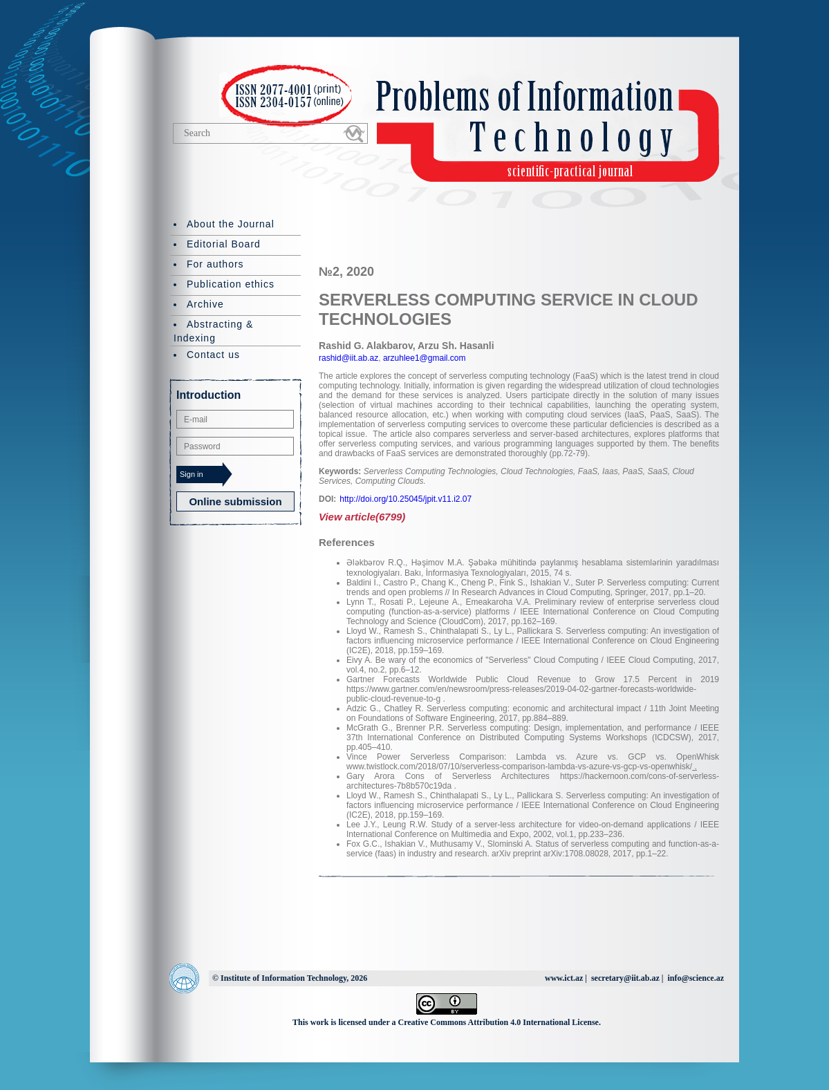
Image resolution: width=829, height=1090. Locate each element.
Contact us (213, 354)
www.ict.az (564, 978)
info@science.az (696, 978)
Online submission (235, 501)
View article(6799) (362, 517)
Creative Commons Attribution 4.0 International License (498, 1022)
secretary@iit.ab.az (625, 978)
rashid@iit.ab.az (348, 358)
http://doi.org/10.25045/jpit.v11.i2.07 (405, 499)
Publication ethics (230, 284)
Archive (205, 304)
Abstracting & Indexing (213, 331)
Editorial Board (224, 244)
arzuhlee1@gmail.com (423, 358)
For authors (215, 264)
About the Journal (230, 223)
